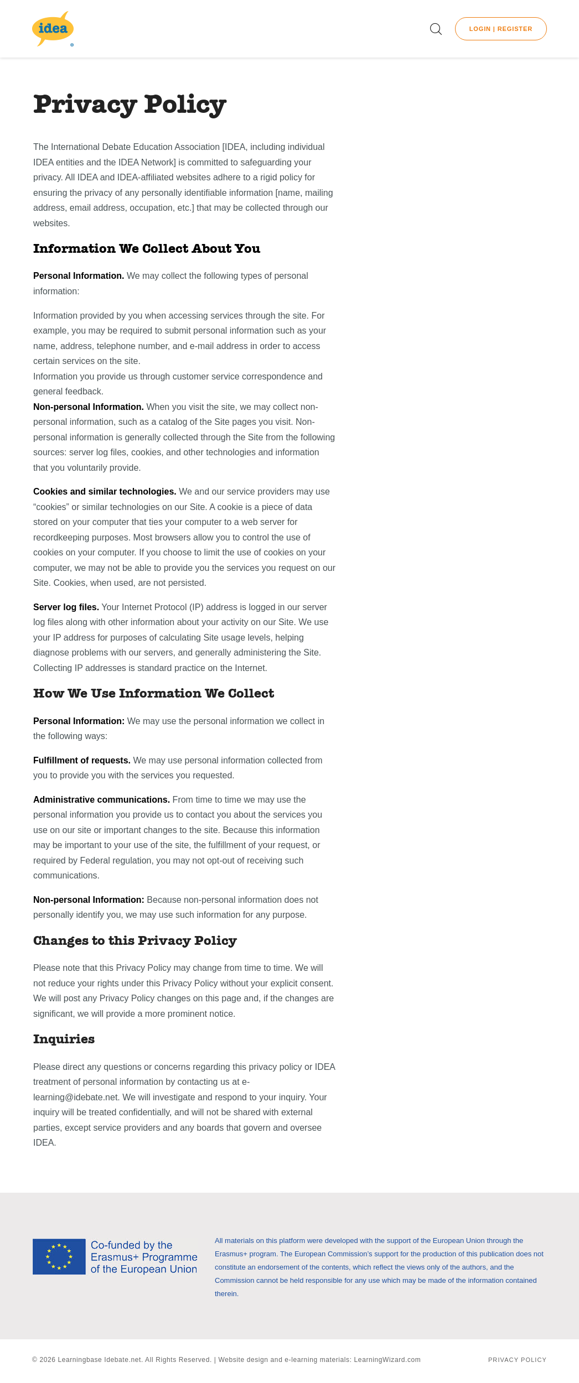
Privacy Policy (517, 1359)
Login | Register (501, 28)
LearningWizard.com (387, 1360)
